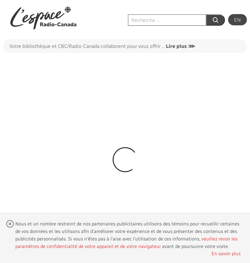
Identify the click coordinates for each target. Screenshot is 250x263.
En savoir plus (226, 253)
